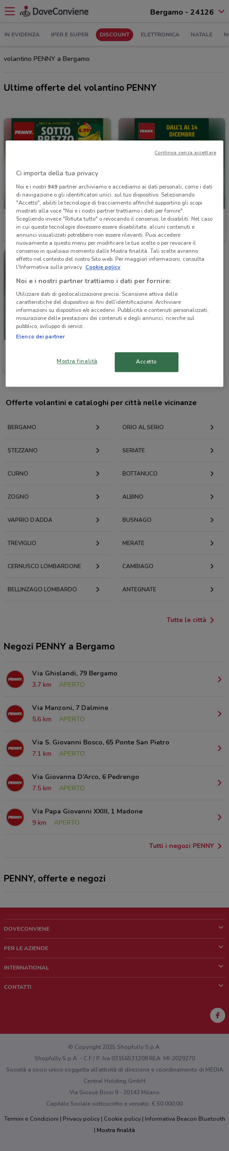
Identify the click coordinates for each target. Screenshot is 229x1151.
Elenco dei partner (40, 337)
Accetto (146, 362)
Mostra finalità (77, 361)
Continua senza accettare (185, 152)
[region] (114, 264)
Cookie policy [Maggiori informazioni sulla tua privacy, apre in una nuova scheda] (102, 267)
